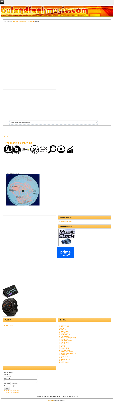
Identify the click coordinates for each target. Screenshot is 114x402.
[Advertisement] (44, 132)
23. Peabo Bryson (64, 359)
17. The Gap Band (64, 350)
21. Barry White (63, 356)
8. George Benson (64, 336)
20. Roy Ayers (63, 355)
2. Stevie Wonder (64, 327)
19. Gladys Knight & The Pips (67, 353)
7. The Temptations (64, 334)
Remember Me (8, 386)
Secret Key (7, 383)
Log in (6, 388)
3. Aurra (61, 328)
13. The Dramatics (64, 344)
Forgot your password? (12, 392)
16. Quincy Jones (64, 348)
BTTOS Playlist (8, 325)
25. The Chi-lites (64, 362)
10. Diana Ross (63, 339)
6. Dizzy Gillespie (64, 333)
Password (7, 378)
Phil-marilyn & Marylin (25, 21)
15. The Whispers (64, 347)
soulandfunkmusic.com (60, 400)
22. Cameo (62, 358)
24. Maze (61, 361)
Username (7, 374)
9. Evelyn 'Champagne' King (67, 337)
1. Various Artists (64, 325)
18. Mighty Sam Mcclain (66, 351)
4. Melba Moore (63, 330)
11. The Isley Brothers (65, 341)
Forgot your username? (12, 390)
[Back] (6, 137)
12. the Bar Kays (64, 342)
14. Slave (62, 345)
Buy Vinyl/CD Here (66, 221)
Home (15, 21)
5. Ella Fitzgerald (64, 331)
